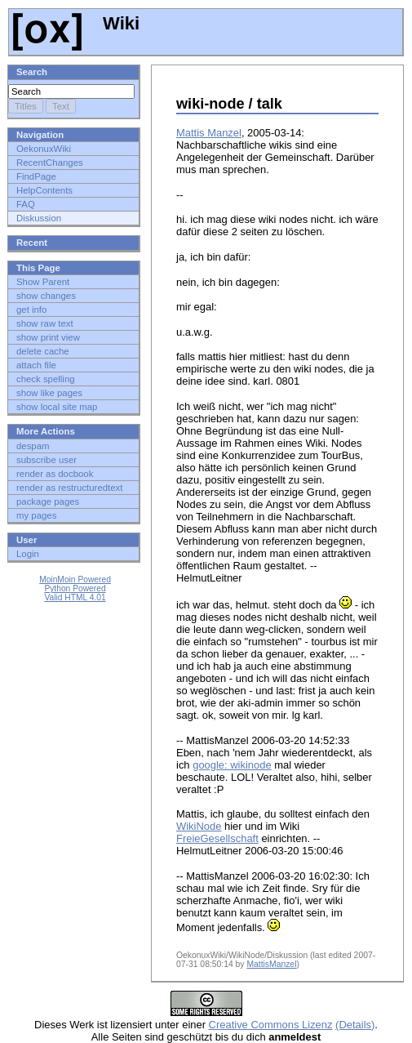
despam (33, 446)
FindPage (36, 176)
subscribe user (46, 460)
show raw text (44, 323)
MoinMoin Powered (75, 579)
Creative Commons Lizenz (271, 1024)
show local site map (56, 407)
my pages (36, 515)
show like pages (49, 393)
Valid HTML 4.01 (74, 597)
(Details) (354, 1024)
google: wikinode (232, 765)
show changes (46, 296)
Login (27, 554)
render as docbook (54, 474)
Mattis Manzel (208, 133)
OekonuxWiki (43, 149)
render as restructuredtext (69, 488)
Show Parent (42, 282)
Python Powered (74, 588)
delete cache (42, 351)
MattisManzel (271, 964)
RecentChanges (49, 162)
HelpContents (44, 190)
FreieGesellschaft (217, 838)
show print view (48, 337)
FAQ (25, 204)
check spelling (45, 379)
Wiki (76, 23)
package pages (47, 501)
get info (31, 309)
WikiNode (198, 826)
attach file (36, 365)
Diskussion (38, 218)
